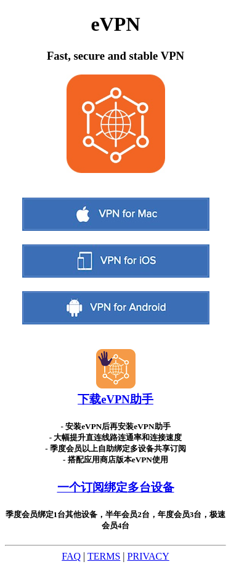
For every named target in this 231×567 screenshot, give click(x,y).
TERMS (103, 556)
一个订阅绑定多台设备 (115, 487)
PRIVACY (148, 556)
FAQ (71, 556)
